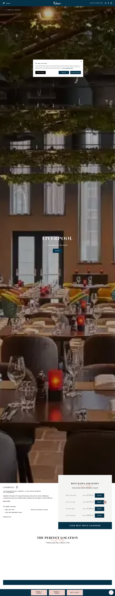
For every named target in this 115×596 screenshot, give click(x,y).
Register (99, 3)
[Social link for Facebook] (108, 3)
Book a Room (39, 592)
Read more (6, 501)
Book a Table (57, 592)
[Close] (81, 61)
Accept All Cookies (75, 72)
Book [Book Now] (99, 495)
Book (57, 251)
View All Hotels (12, 10)
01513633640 (10, 492)
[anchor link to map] (17, 488)
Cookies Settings (40, 72)
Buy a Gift (74, 592)
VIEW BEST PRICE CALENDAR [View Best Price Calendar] (85, 525)
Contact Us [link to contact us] (7, 516)
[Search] (105, 3)
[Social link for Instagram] (111, 3)
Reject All (64, 72)
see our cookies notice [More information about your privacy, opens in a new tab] (68, 68)
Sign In (92, 3)
